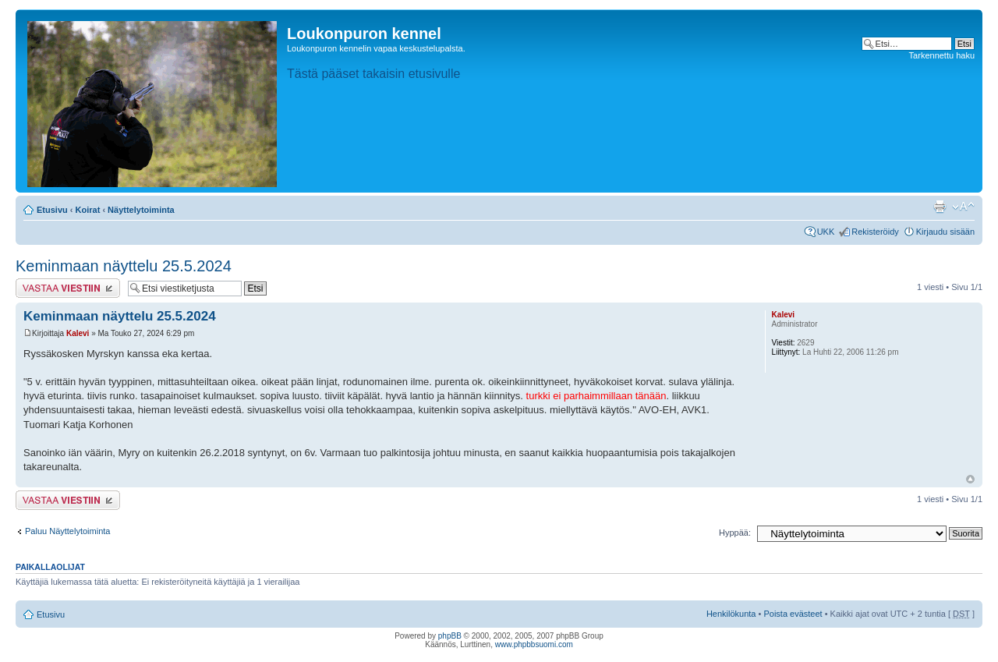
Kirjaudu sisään (945, 231)
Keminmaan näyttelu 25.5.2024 (124, 265)
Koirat (88, 209)
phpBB (450, 636)
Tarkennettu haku (942, 55)
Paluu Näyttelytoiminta (67, 531)
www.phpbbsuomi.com (534, 644)
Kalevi (77, 333)
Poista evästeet (792, 613)
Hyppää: (735, 532)
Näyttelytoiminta (141, 209)
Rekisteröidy (875, 231)
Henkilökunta (731, 613)
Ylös (970, 479)
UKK (826, 231)
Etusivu (52, 209)
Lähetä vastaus (68, 288)
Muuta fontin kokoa (963, 207)
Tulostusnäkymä (939, 207)
